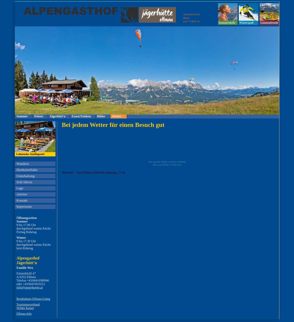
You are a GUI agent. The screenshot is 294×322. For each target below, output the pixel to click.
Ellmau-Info (24, 313)
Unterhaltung (25, 176)
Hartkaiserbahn (26, 170)
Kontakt (22, 200)
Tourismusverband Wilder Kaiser (28, 306)
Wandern (22, 164)
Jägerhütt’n (58, 116)
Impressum (24, 206)
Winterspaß (246, 22)
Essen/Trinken (81, 116)
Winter (39, 116)
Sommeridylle (226, 22)
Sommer (22, 116)
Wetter (116, 116)
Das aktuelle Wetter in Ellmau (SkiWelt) (167, 162)
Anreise (21, 194)
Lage (19, 188)
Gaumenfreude (269, 22)
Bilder (101, 116)
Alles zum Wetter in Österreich (167, 165)
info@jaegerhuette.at (30, 287)
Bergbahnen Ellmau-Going (33, 298)
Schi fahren (24, 182)
